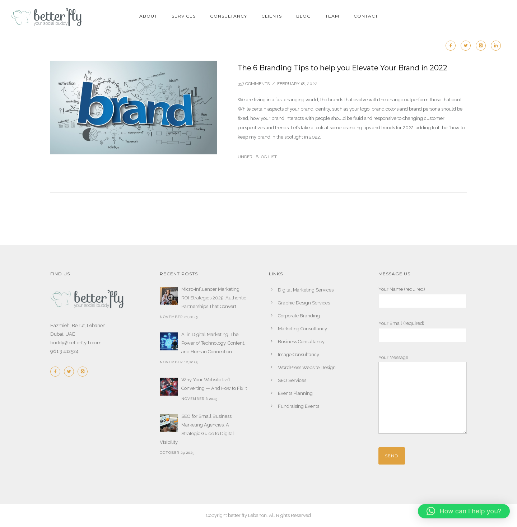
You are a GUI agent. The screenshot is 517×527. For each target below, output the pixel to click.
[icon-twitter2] (467, 46)
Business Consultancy (301, 341)
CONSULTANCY (228, 16)
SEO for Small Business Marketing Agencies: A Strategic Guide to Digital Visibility (197, 429)
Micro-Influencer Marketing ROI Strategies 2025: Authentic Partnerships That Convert (213, 297)
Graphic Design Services (304, 303)
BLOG (303, 16)
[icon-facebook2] (452, 46)
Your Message (422, 396)
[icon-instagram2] (482, 46)
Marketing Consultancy (302, 328)
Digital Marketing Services (306, 290)
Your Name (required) (422, 297)
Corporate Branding (299, 315)
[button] (464, 511)
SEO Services (292, 380)
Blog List (266, 156)
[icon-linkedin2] (496, 46)
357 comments (254, 83)
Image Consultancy (298, 354)
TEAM (332, 16)
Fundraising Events (298, 406)
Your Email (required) (422, 331)
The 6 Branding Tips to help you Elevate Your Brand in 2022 (342, 68)
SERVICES (184, 16)
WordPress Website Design (307, 367)
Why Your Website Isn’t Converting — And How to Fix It (214, 384)
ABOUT (148, 16)
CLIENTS (271, 16)
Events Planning (295, 393)
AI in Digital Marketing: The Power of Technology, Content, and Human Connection (213, 343)
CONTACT (366, 16)
